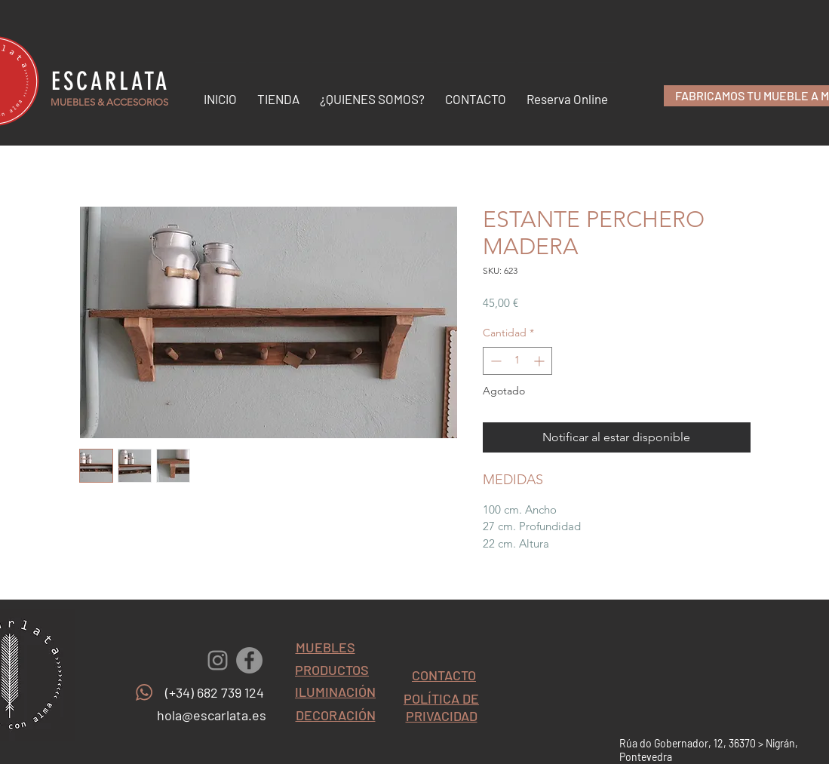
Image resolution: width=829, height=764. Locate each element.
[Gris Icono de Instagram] (217, 660)
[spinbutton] (517, 361)
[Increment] (540, 361)
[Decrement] (494, 361)
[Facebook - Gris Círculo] (249, 660)
